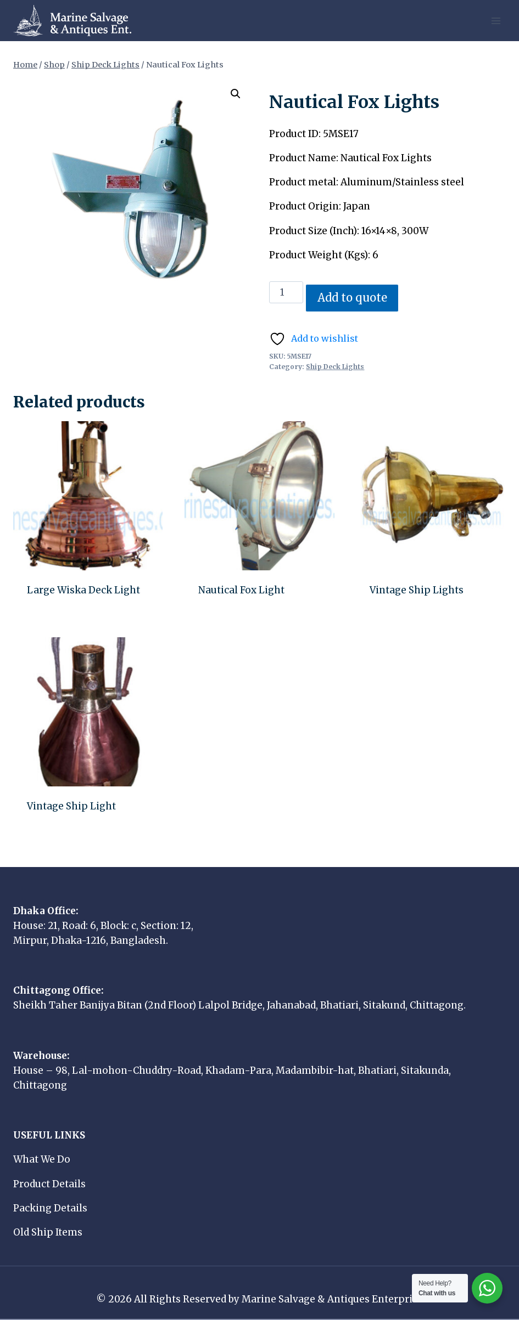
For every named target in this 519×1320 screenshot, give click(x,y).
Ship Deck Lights (335, 366)
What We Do (41, 1159)
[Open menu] (495, 20)
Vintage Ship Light (71, 806)
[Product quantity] (286, 292)
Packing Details (50, 1208)
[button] (235, 94)
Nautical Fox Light (241, 590)
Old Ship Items (47, 1232)
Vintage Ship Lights (417, 590)
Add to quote (352, 298)
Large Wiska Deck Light (83, 590)
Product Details (49, 1184)
